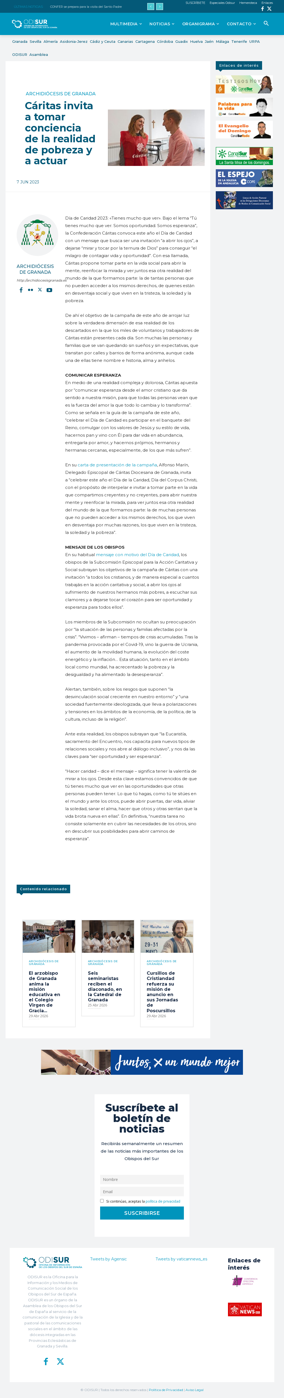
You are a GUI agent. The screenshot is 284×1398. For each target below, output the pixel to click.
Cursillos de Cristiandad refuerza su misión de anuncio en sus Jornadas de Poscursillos (162, 992)
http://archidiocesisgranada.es (35, 280)
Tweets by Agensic (108, 1259)
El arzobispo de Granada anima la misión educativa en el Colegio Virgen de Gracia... (44, 992)
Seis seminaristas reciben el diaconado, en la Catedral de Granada (105, 987)
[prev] (150, 6)
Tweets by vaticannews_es (181, 1259)
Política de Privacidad (166, 1390)
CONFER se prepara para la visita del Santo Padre (86, 7)
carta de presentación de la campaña (117, 464)
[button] (266, 23)
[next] (159, 6)
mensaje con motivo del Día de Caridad (137, 554)
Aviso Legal (195, 1390)
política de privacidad (163, 1201)
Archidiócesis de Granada (61, 94)
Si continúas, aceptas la (140, 1201)
